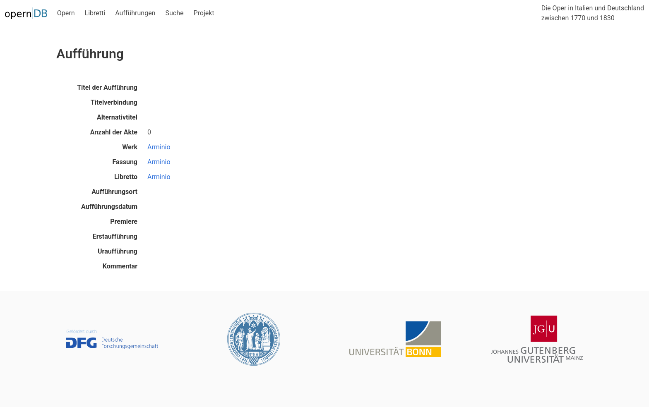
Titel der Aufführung (107, 87)
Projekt (203, 13)
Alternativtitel (117, 117)
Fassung (124, 162)
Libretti (95, 13)
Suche (174, 13)
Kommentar (120, 266)
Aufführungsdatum (109, 207)
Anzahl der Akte (113, 132)
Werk (129, 147)
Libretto (125, 177)
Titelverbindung (114, 102)
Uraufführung (117, 251)
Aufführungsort (114, 192)
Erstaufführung (115, 236)
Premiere (123, 221)
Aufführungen (135, 13)
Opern (66, 13)
